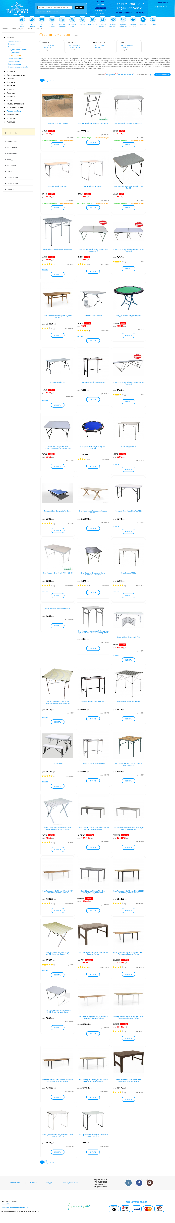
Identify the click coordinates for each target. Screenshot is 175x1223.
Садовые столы (14, 61)
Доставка (100, 1)
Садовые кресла (14, 64)
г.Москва (100, 4)
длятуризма (32, 24)
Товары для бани (14, 111)
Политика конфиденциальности (14, 1207)
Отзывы (33, 1183)
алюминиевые (74, 45)
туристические (49, 45)
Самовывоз (100, 7)
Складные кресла (14, 52)
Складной (124, 47)
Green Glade (99, 45)
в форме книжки (127, 45)
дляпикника (52, 24)
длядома (22, 24)
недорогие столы (52, 11)
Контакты (140, 12)
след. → (53, 80)
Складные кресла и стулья (18, 50)
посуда (82, 23)
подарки (153, 23)
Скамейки (11, 44)
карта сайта (5, 1203)
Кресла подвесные (15, 58)
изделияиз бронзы (123, 24)
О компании (15, 1183)
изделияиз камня (103, 24)
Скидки (49, 1183)
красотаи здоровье (62, 24)
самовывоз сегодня (125, 75)
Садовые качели (14, 41)
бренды (143, 23)
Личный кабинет (161, 2)
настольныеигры (72, 24)
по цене (150, 75)
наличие (45, 269)
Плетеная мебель (15, 47)
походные (47, 47)
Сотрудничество (70, 1183)
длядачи (42, 24)
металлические (74, 47)
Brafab (97, 47)
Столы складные (14, 55)
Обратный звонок (124, 12)
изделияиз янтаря (113, 24)
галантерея (92, 23)
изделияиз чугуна (133, 24)
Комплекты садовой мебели (19, 67)
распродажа (110, 75)
